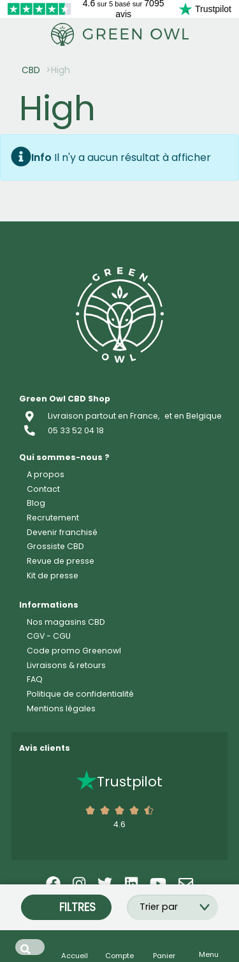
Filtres (67, 907)
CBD (31, 70)
